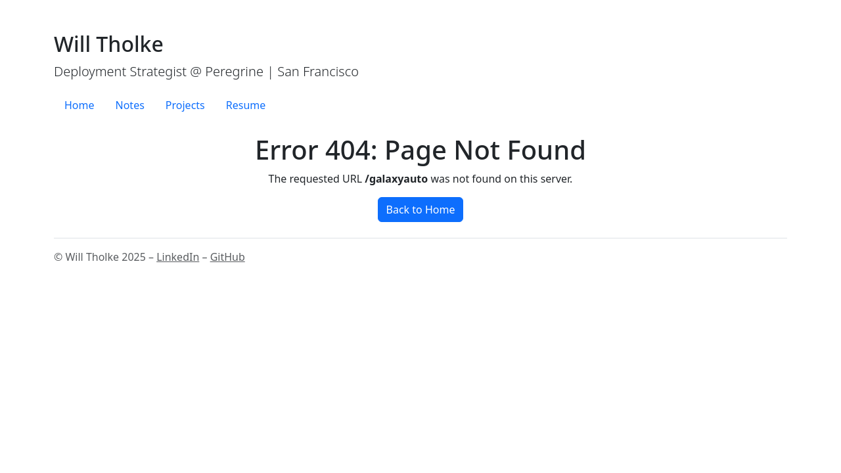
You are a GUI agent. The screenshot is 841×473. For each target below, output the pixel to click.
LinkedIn (177, 257)
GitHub (227, 257)
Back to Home (420, 209)
